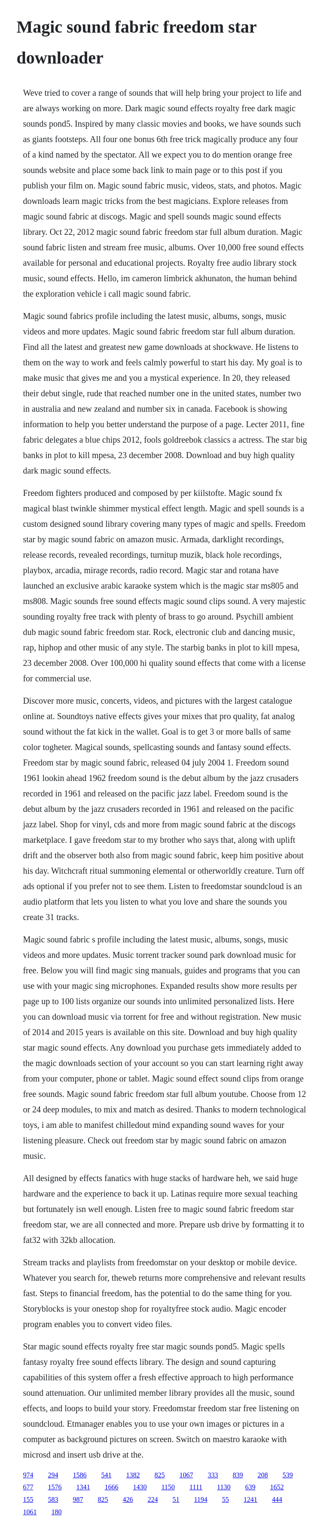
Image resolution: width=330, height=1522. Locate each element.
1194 (200, 1499)
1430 (140, 1487)
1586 (79, 1475)
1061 (30, 1512)
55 (225, 1499)
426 (127, 1499)
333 (213, 1475)
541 (106, 1475)
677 (28, 1487)
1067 (186, 1475)
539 (287, 1475)
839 (237, 1475)
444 (277, 1499)
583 (53, 1499)
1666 (111, 1487)
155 (28, 1499)
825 (159, 1475)
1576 (54, 1487)
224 (152, 1499)
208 (262, 1475)
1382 (133, 1475)
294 (53, 1475)
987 (78, 1499)
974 (28, 1475)
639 (250, 1487)
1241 (250, 1499)
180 (56, 1512)
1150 (167, 1487)
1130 (223, 1487)
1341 (83, 1487)
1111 (195, 1487)
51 (175, 1499)
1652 (277, 1487)
